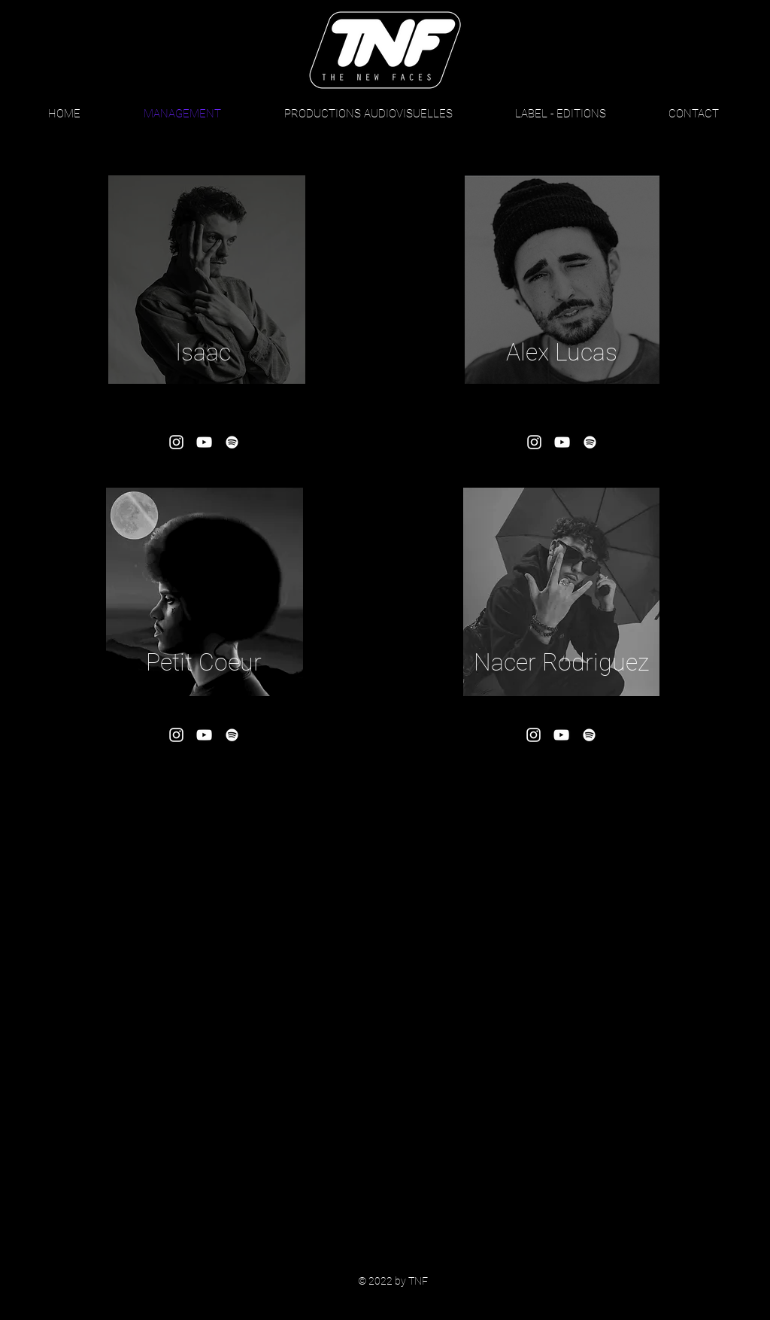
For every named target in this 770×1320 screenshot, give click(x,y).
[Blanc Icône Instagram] (176, 442)
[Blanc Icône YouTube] (204, 442)
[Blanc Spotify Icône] (232, 442)
